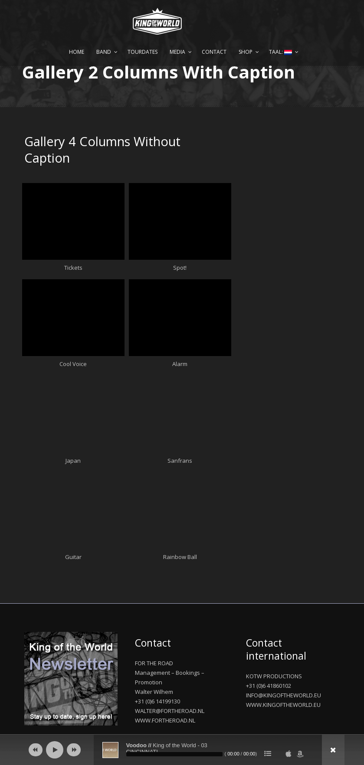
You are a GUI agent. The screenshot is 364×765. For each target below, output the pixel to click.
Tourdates (142, 52)
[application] (182, 750)
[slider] (174, 754)
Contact (214, 52)
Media (177, 52)
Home (76, 52)
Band (103, 52)
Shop (246, 52)
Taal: (280, 52)
